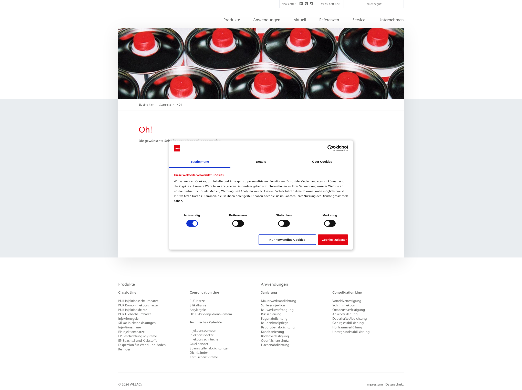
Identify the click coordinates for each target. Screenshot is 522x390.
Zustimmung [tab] (200, 161)
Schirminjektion (343, 305)
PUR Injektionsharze (132, 310)
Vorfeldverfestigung (346, 301)
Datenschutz (394, 384)
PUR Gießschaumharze (134, 314)
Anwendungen (274, 284)
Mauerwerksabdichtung (278, 301)
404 (179, 104)
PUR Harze (197, 301)
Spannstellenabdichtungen (209, 348)
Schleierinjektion (273, 305)
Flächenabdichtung (275, 345)
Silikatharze (198, 305)
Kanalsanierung (272, 332)
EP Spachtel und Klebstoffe (137, 340)
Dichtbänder (199, 353)
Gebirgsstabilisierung (348, 323)
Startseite (165, 104)
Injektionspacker (201, 335)
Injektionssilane (129, 327)
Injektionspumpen (203, 331)
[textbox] (384, 4)
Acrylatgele (198, 310)
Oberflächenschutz (275, 340)
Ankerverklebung (345, 314)
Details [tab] (261, 161)
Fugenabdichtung (274, 318)
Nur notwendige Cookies (287, 239)
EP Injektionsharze (131, 332)
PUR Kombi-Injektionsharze (138, 305)
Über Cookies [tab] (322, 161)
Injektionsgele (128, 318)
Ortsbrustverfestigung (348, 310)
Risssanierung (271, 314)
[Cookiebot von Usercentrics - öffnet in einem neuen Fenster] (330, 148)
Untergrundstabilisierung (351, 332)
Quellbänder (199, 344)
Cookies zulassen (334, 239)
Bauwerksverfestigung (277, 310)
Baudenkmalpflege (274, 323)
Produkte (126, 284)
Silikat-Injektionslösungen (137, 323)
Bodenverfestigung (275, 336)
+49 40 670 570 (329, 4)
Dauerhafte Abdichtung (349, 318)
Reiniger (124, 349)
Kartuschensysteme (204, 357)
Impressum (374, 384)
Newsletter (288, 4)
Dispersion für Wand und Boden (142, 345)
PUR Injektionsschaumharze (138, 301)
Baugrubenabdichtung (278, 327)
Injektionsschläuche (204, 339)
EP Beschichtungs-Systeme (137, 336)
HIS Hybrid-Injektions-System (211, 314)
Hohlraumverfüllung (347, 327)
